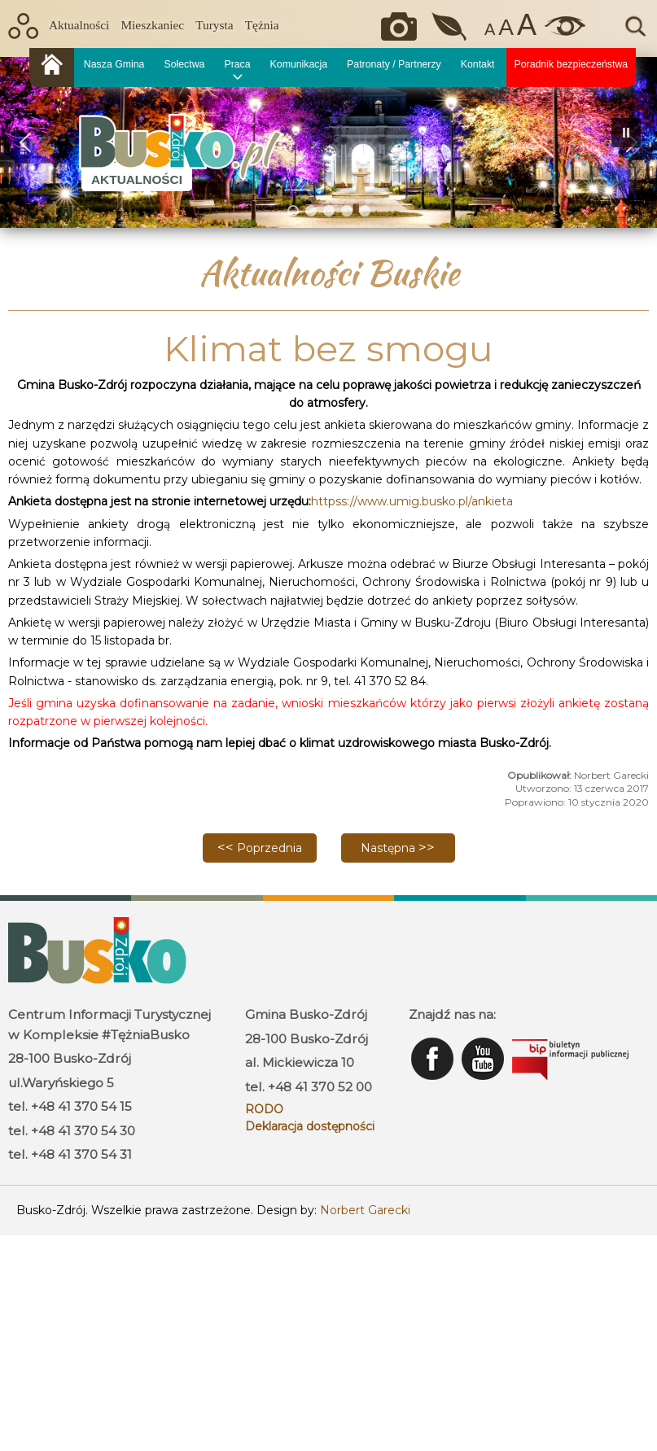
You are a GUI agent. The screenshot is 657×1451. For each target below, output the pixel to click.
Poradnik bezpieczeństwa (572, 64)
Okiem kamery (403, 26)
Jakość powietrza (450, 26)
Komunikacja (299, 64)
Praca (237, 64)
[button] (25, 142)
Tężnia (262, 25)
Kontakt (478, 64)
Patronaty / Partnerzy (394, 64)
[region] (328, 142)
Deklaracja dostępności (309, 1126)
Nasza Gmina (114, 64)
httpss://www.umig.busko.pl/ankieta (412, 501)
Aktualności (79, 25)
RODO (264, 1109)
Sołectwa (184, 64)
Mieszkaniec (152, 25)
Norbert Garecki (365, 1210)
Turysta (214, 25)
